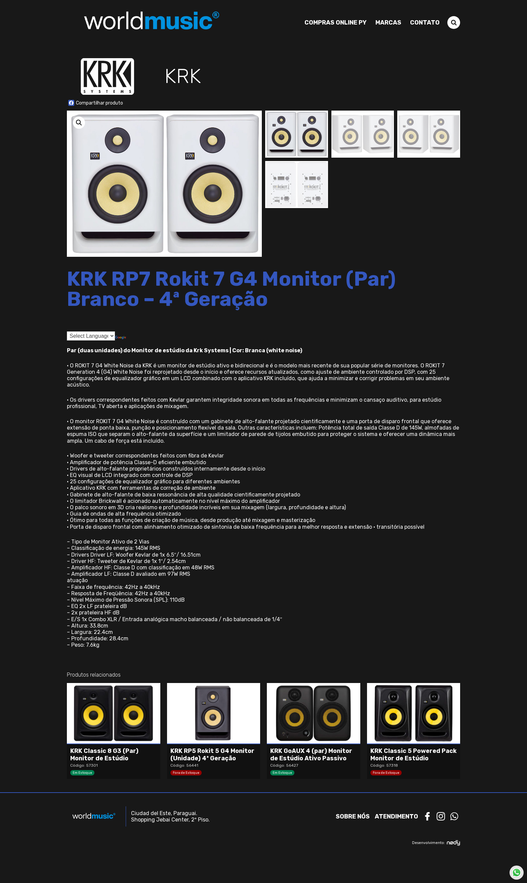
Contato (425, 22)
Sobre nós (353, 816)
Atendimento (396, 816)
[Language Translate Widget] (91, 335)
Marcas (388, 22)
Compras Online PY (336, 22)
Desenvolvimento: (436, 843)
